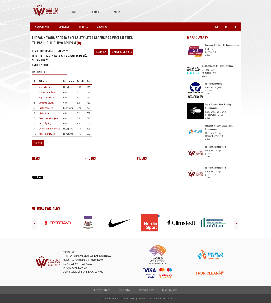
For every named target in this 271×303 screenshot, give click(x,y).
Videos (117, 12)
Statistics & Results (121, 51)
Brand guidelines (169, 289)
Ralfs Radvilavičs (47, 133)
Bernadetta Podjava (48, 118)
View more (38, 142)
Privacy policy (124, 289)
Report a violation (102, 289)
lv (226, 26)
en (234, 26)
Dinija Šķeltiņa (45, 123)
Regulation (101, 51)
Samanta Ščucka (46, 102)
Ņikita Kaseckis (46, 107)
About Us (103, 26)
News (73, 12)
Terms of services (146, 289)
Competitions (43, 26)
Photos (95, 12)
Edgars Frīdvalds (47, 97)
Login (216, 26)
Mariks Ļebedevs (47, 92)
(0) (79, 42)
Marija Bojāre (45, 87)
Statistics (65, 26)
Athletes (85, 26)
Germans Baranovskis (49, 128)
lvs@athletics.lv (81, 263)
